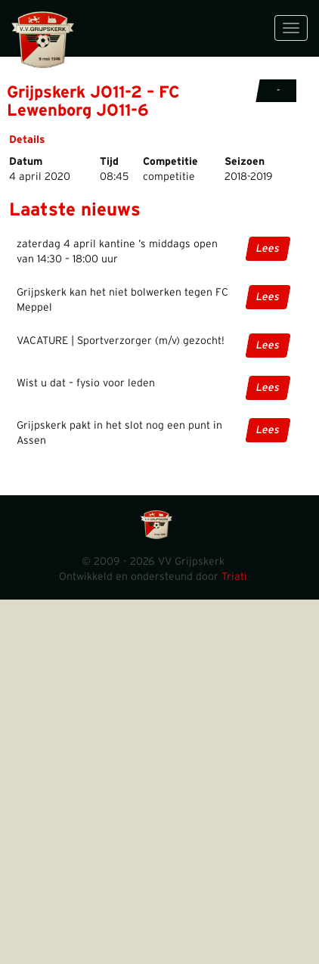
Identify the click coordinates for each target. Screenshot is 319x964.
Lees (268, 248)
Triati (234, 577)
